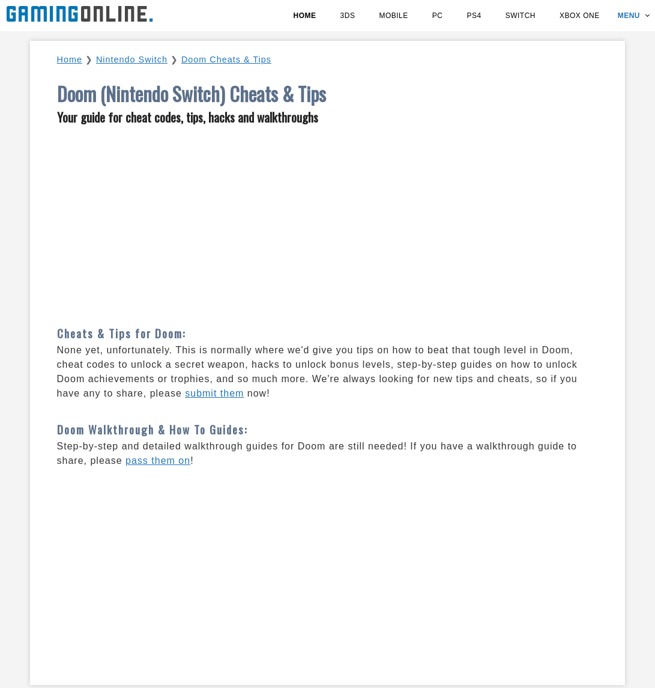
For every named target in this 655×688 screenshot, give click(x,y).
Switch (521, 15)
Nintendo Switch (132, 59)
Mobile (393, 15)
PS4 (473, 15)
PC (437, 15)
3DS (347, 15)
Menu (629, 15)
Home (305, 15)
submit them (214, 393)
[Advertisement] (328, 220)
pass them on (157, 460)
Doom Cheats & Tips (226, 59)
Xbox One (580, 15)
